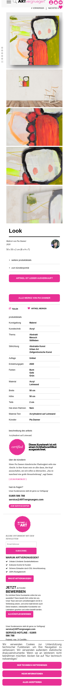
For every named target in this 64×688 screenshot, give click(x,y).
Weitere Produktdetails (21, 260)
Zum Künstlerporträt (20, 268)
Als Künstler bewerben (19, 614)
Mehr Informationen (32, 674)
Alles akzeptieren (32, 682)
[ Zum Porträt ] (17, 479)
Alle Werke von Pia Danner (34, 298)
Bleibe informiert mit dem (20, 536)
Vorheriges (37, 8)
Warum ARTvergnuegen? (22, 557)
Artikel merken (38, 309)
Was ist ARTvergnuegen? (19, 578)
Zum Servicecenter (20, 506)
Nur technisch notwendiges (32, 665)
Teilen (15, 309)
